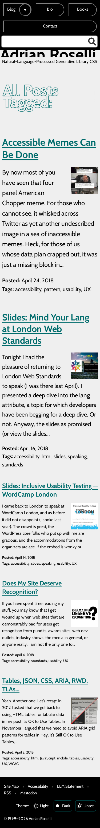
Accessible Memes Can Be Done (49, 148)
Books (82, 9)
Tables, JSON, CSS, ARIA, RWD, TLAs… (45, 685)
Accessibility (38, 786)
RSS (7, 792)
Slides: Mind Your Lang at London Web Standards (45, 329)
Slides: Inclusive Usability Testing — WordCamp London (50, 490)
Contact (50, 26)
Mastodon (28, 792)
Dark (66, 805)
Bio (50, 9)
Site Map (11, 786)
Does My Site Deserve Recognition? (32, 587)
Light (44, 805)
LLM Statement (70, 786)
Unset (88, 805)
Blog (11, 9)
